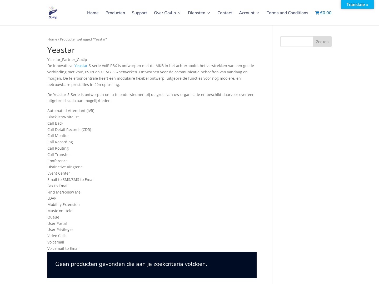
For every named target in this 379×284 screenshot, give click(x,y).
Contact (224, 13)
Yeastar (81, 65)
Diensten (196, 13)
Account (247, 13)
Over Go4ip (165, 13)
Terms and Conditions (287, 13)
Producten (115, 13)
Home (93, 13)
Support (139, 13)
